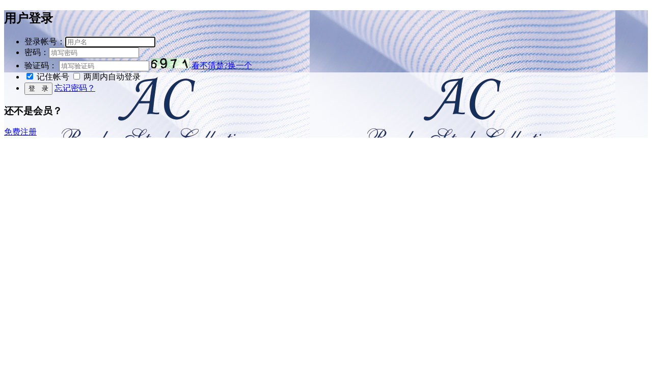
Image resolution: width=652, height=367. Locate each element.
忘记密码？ (75, 88)
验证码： (40, 65)
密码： (36, 52)
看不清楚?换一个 (222, 65)
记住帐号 (53, 76)
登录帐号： (44, 41)
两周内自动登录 (112, 76)
